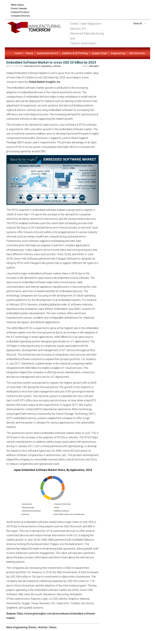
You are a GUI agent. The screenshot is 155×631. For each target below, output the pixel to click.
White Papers (17, 4)
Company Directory (20, 15)
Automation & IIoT (47, 53)
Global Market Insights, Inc (44, 81)
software (57, 66)
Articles (43, 627)
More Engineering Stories (21, 627)
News (29, 53)
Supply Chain (99, 53)
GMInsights (94, 66)
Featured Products (20, 12)
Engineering (118, 53)
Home (18, 53)
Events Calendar (19, 8)
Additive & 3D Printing (75, 53)
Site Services (137, 53)
